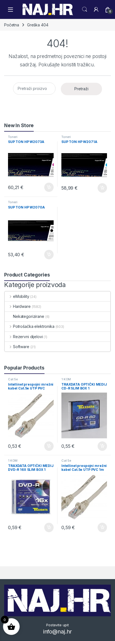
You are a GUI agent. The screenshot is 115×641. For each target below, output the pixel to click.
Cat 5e (13, 379)
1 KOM (66, 379)
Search (85, 9)
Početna (11, 24)
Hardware (18, 306)
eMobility (17, 296)
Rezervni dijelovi (24, 336)
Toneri (12, 137)
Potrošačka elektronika (29, 326)
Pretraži (81, 88)
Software (17, 346)
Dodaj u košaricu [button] (49, 187)
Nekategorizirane (24, 316)
